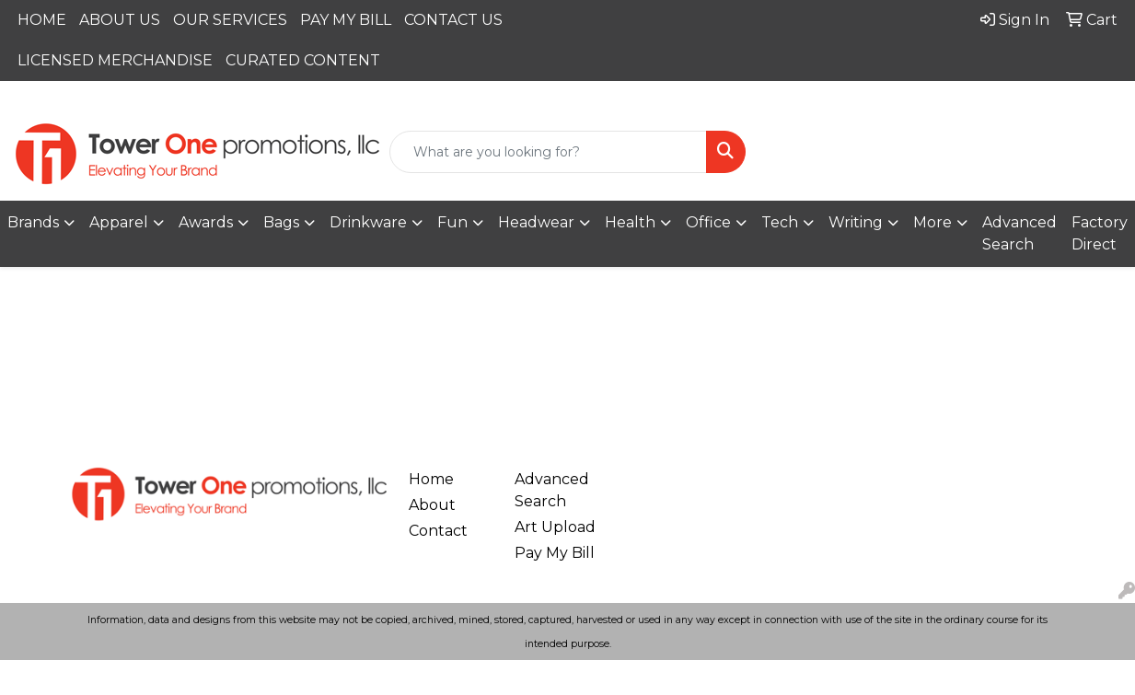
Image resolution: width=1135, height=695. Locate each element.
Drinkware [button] (368, 222)
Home (431, 479)
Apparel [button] (118, 222)
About (432, 505)
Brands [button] (33, 222)
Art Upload (555, 527)
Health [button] (630, 222)
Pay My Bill (555, 553)
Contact (438, 530)
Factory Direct (1099, 233)
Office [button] (708, 222)
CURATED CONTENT (303, 60)
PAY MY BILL (345, 20)
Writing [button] (855, 222)
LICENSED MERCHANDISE (115, 60)
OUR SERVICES (230, 20)
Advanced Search (1019, 233)
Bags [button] (281, 222)
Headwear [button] (536, 222)
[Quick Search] (548, 152)
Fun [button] (452, 222)
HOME (41, 20)
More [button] (932, 222)
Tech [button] (779, 222)
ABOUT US (119, 20)
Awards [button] (206, 222)
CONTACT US (453, 20)
